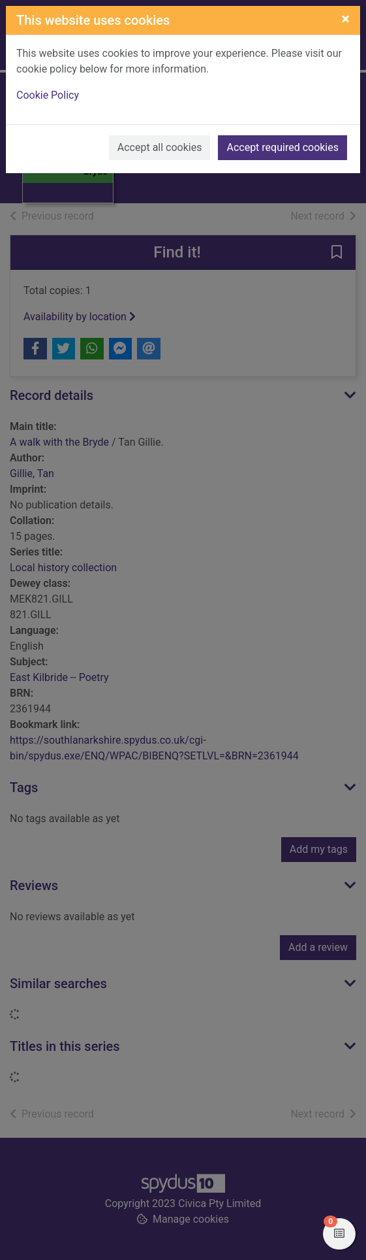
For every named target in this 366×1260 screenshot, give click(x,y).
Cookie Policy (47, 95)
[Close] (345, 19)
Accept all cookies (159, 147)
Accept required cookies (282, 147)
